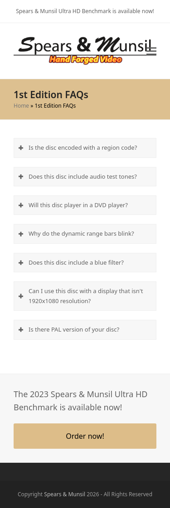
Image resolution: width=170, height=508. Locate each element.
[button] (150, 54)
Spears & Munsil (65, 491)
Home (22, 108)
